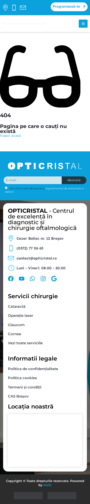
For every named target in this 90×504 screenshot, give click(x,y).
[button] (69, 6)
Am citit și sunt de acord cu (44, 189)
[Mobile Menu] (83, 24)
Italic (47, 485)
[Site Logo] (24, 24)
